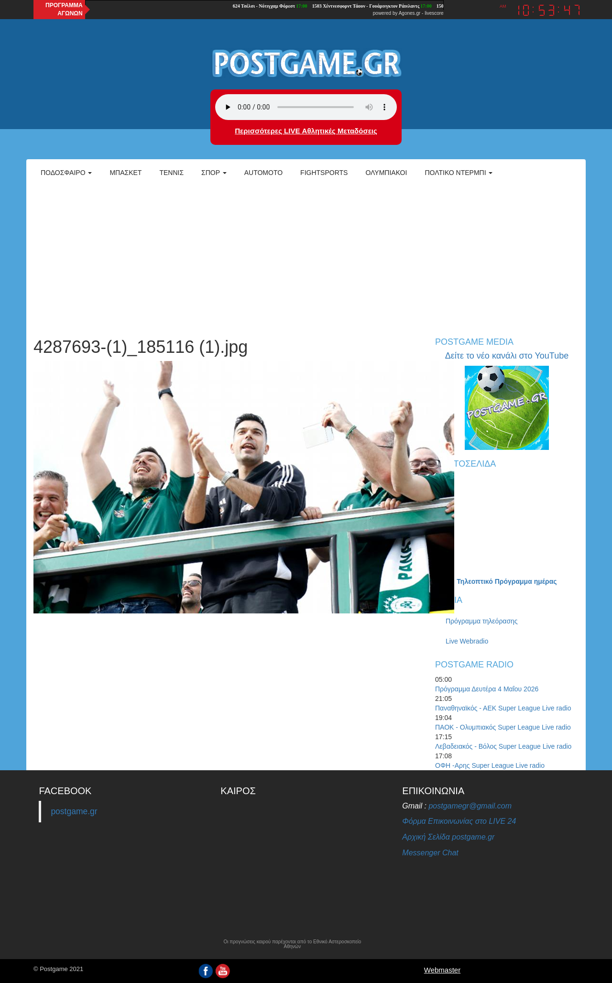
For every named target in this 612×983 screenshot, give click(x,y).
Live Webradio (467, 641)
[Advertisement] (306, 256)
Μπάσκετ (125, 172)
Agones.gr (410, 13)
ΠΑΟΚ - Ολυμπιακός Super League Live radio (503, 727)
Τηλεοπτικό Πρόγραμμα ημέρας (507, 581)
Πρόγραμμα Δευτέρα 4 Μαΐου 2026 (486, 689)
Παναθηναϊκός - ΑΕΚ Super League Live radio (503, 708)
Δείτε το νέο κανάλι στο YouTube (506, 355)
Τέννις (171, 172)
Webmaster (442, 970)
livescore (434, 13)
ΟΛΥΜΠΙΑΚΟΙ (386, 172)
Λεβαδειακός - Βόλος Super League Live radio (503, 746)
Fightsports (324, 172)
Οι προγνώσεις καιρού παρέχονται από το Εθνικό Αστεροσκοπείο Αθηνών (292, 944)
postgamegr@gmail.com (470, 806)
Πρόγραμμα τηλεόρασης (482, 621)
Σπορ (214, 172)
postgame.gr (74, 811)
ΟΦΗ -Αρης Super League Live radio (490, 765)
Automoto (263, 172)
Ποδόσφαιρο (66, 172)
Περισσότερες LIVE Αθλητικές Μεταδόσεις (306, 131)
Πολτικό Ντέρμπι (458, 172)
